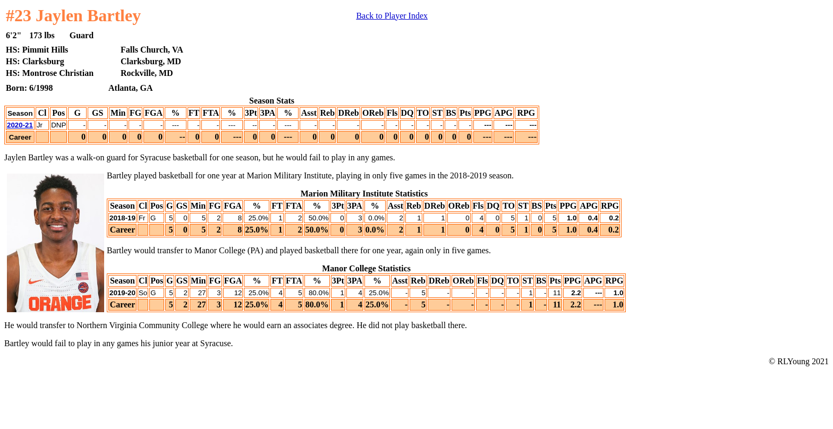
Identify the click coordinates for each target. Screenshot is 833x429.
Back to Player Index (392, 15)
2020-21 (20, 125)
